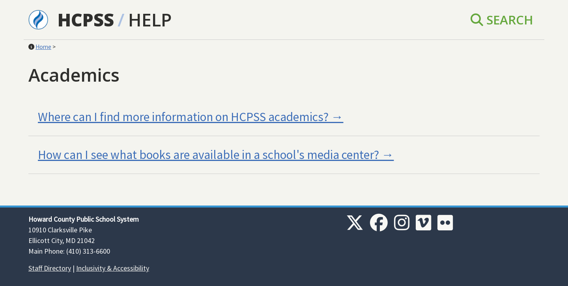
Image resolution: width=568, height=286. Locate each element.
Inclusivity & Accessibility (112, 268)
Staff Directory (49, 268)
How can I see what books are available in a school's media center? (208, 155)
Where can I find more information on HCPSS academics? (183, 117)
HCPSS (86, 19)
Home (43, 46)
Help (150, 19)
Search (502, 19)
